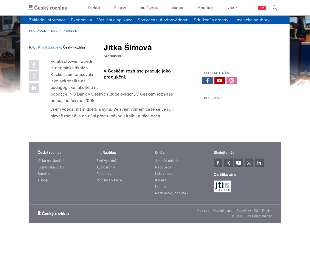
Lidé (54, 30)
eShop (43, 227)
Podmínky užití (247, 258)
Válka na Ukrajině (51, 208)
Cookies (203, 258)
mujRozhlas (149, 7)
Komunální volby (51, 214)
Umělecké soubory (252, 19)
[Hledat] (275, 8)
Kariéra (160, 227)
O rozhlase (205, 7)
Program (120, 7)
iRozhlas (94, 7)
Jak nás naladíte (168, 208)
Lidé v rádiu (164, 221)
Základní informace (47, 19)
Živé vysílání (106, 208)
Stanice (177, 7)
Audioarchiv (105, 214)
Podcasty (104, 221)
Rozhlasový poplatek (171, 240)
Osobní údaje (222, 258)
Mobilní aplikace (109, 227)
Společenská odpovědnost (163, 19)
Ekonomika (81, 19)
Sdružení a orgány (211, 19)
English (267, 258)
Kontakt (161, 234)
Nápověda (163, 214)
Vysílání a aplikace (114, 19)
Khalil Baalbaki (49, 112)
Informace (37, 30)
